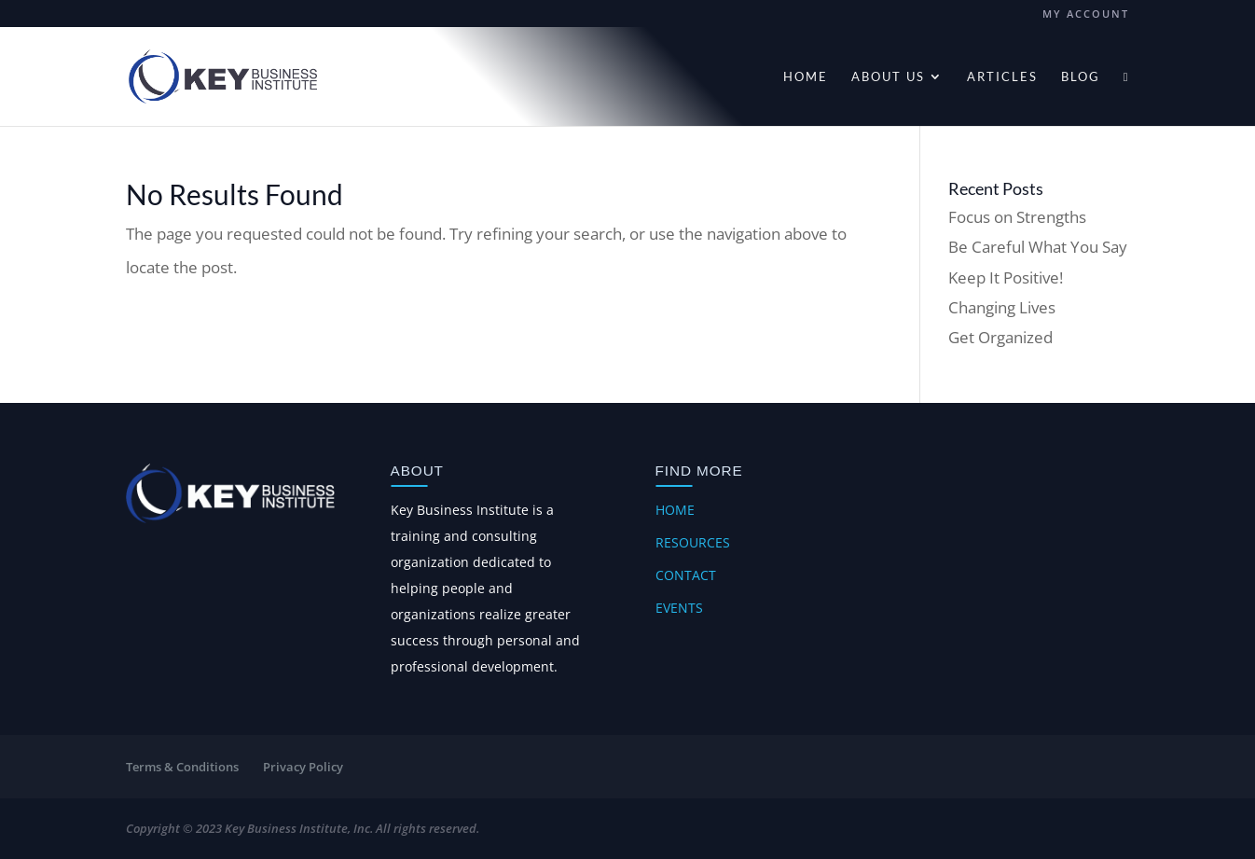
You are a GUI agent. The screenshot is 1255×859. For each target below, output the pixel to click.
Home (805, 77)
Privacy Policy (303, 766)
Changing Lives (1001, 307)
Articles (1002, 77)
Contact (685, 575)
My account (1085, 14)
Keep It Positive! (1005, 277)
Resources (692, 542)
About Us (888, 77)
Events (679, 608)
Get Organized (1000, 337)
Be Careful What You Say (1037, 246)
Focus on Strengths (1017, 217)
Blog (1080, 77)
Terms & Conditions (182, 766)
